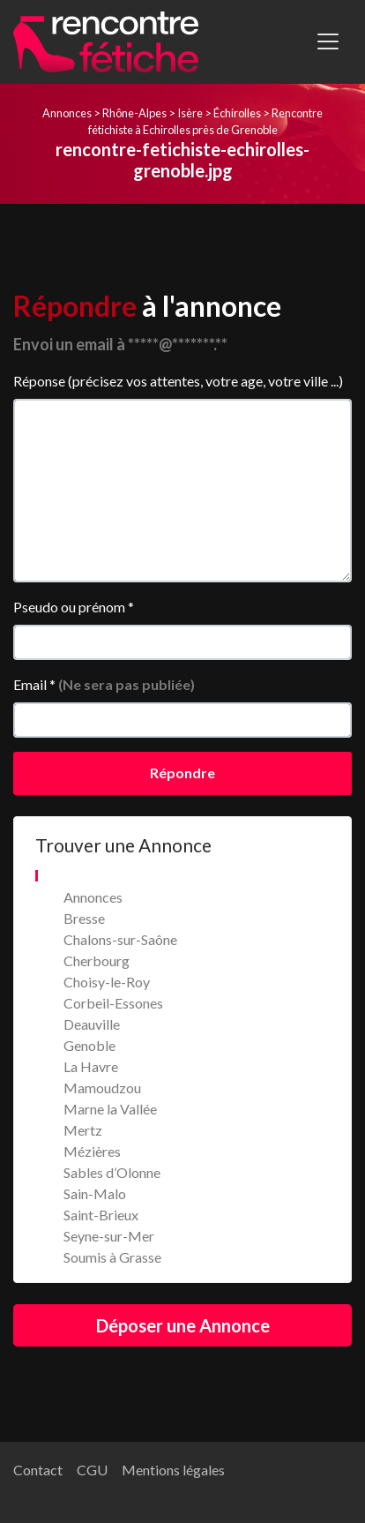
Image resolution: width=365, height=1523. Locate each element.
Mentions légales (173, 1469)
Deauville (91, 1024)
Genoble (89, 1045)
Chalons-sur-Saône (120, 939)
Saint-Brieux (100, 1214)
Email (104, 684)
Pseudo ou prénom (73, 606)
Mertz (82, 1130)
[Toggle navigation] (328, 41)
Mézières (92, 1151)
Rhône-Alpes (134, 113)
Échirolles (237, 113)
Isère (190, 113)
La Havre (90, 1066)
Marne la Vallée (110, 1108)
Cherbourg (96, 960)
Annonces (67, 113)
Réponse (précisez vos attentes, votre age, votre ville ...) (178, 380)
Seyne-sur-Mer (108, 1235)
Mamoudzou (102, 1087)
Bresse (84, 918)
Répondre (182, 772)
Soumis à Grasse (112, 1257)
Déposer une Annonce (183, 1325)
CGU (92, 1469)
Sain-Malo (94, 1193)
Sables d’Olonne (111, 1172)
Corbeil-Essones (113, 1002)
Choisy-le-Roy (106, 981)
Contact (38, 1469)
